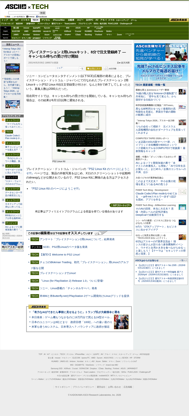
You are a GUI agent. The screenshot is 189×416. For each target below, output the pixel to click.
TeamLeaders (70, 24)
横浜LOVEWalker (69, 379)
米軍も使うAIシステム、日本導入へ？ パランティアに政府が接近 (71, 326)
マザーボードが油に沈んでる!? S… (13, 171)
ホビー (80, 20)
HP (88, 28)
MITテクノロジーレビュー (121, 376)
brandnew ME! (57, 38)
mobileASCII (104, 376)
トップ (4, 20)
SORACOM (84, 369)
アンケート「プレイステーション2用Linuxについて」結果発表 (77, 239)
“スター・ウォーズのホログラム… (13, 182)
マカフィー (16, 38)
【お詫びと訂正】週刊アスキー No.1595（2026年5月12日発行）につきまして (162, 266)
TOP (40, 354)
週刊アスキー (57, 24)
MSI (67, 28)
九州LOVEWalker (117, 379)
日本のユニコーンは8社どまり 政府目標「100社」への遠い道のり (72, 322)
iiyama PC (86, 358)
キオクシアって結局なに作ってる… (13, 205)
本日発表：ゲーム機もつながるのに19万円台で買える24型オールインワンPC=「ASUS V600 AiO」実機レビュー (99, 317)
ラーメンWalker (37, 379)
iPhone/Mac (59, 20)
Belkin (109, 31)
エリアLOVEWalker (53, 379)
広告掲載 (128, 387)
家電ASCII (30, 24)
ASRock (67, 31)
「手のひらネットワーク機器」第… (13, 159)
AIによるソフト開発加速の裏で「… (13, 228)
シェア (60, 68)
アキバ (103, 20)
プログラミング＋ (104, 372)
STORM (137, 358)
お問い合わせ (114, 387)
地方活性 (103, 24)
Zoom (119, 35)
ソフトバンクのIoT (129, 34)
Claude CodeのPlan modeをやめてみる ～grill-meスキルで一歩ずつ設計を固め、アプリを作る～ (156, 196)
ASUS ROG (37, 31)
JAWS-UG (64, 361)
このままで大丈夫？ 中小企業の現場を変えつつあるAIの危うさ (156, 183)
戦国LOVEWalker (150, 379)
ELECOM (16, 31)
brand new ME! (112, 365)
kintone (37, 35)
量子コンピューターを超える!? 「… (14, 148)
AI (12, 20)
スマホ (111, 20)
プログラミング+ (85, 24)
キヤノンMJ (26, 38)
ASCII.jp (15, 6)
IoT (17, 20)
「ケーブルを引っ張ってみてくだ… (13, 125)
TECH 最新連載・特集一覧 (150, 84)
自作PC (89, 20)
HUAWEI (88, 31)
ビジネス (25, 20)
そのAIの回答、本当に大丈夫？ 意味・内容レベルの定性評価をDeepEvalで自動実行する (155, 211)
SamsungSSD (55, 31)
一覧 (81, 69)
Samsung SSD (57, 369)
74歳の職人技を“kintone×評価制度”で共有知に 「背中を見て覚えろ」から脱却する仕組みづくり (156, 96)
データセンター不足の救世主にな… (13, 194)
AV (97, 20)
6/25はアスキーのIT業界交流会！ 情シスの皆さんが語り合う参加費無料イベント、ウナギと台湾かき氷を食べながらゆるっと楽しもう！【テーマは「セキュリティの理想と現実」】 (161, 247)
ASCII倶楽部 (179, 20)
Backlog (88, 35)
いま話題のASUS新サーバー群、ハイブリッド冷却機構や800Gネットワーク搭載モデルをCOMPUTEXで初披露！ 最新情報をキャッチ (160, 146)
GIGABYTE (47, 31)
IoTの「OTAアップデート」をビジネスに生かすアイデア (156, 228)
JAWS (15, 35)
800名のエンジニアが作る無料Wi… (14, 216)
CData (78, 35)
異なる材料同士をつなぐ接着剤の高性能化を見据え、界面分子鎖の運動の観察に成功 (156, 111)
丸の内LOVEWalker (134, 379)
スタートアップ (122, 20)
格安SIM (19, 24)
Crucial (78, 31)
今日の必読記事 (63, 376)
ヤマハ (109, 35)
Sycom (47, 28)
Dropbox (68, 34)
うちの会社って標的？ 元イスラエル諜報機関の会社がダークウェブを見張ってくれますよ (161, 129)
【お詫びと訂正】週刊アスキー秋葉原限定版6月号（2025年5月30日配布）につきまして (161, 279)
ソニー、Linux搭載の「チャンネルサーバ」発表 (68, 288)
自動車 (71, 20)
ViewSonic (98, 31)
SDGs (96, 24)
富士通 (16, 28)
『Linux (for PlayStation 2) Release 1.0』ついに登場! (71, 280)
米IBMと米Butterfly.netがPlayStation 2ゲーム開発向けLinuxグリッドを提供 (84, 295)
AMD (26, 31)
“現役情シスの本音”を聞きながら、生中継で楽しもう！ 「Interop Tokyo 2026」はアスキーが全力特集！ (12, 88)
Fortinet (98, 35)
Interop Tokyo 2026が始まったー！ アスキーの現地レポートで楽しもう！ (12, 55)
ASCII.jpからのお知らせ (147, 260)
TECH (38, 6)
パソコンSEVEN (57, 27)
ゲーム (134, 20)
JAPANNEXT (36, 38)
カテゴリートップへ (121, 205)
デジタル (45, 20)
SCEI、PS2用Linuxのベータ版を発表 (65, 246)
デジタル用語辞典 (90, 376)
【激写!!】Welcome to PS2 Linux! (60, 254)
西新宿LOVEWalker (86, 379)
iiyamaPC (36, 28)
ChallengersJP (126, 24)
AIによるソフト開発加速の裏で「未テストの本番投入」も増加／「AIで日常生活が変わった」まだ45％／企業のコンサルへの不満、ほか (161, 167)
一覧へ (182, 260)
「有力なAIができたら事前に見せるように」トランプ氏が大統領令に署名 (76, 312)
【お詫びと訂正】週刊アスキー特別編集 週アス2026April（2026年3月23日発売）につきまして (160, 273)
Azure (47, 35)
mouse (26, 28)
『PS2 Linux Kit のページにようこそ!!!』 (55, 188)
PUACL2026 (113, 24)
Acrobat (26, 35)
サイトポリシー (62, 387)
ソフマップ (47, 38)
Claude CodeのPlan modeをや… (13, 137)
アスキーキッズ (7, 24)
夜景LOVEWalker (102, 379)
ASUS (78, 28)
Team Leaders (89, 372)
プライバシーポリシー (83, 387)
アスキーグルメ (43, 24)
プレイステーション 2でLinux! (58, 273)
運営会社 (101, 387)
